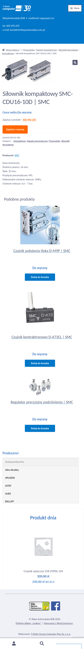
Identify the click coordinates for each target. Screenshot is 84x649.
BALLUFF (9, 501)
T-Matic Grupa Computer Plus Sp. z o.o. (51, 634)
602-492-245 (12, 25)
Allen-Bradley (12, 469)
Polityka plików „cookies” (28, 623)
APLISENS (10, 477)
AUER (8, 493)
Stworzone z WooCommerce (58, 623)
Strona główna (12, 50)
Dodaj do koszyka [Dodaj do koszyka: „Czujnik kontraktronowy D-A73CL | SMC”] (40, 363)
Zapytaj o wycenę (15, 129)
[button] (75, 62)
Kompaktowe (8, 53)
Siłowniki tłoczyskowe (68, 50)
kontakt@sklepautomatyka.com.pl (27, 29)
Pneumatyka (28, 50)
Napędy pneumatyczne (46, 50)
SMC (17, 155)
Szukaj (42, 643)
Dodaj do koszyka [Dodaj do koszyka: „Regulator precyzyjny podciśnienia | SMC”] (40, 428)
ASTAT (8, 485)
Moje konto (14, 643)
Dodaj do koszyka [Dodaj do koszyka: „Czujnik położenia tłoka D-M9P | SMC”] (40, 277)
